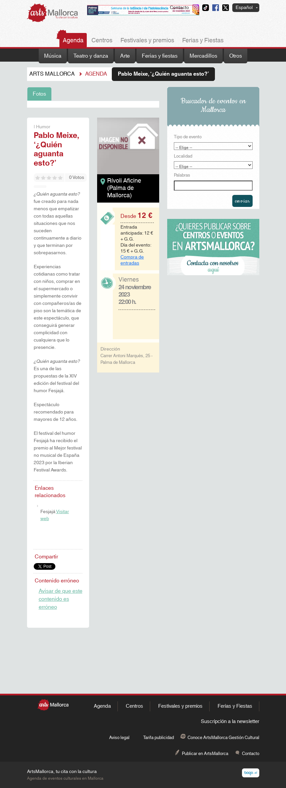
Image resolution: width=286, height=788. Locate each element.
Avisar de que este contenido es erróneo (60, 599)
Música (52, 56)
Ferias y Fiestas (203, 40)
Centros (101, 40)
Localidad (183, 156)
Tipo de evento (188, 137)
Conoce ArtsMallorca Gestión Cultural (223, 738)
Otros (235, 56)
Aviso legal (119, 738)
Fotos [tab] (39, 94)
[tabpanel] (93, 104)
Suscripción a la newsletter (230, 721)
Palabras (182, 175)
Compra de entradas (132, 260)
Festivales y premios (147, 40)
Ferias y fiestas (160, 56)
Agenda (73, 40)
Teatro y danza (90, 56)
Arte (125, 56)
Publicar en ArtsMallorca (205, 754)
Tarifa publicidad (158, 738)
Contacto (179, 7)
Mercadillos (203, 56)
